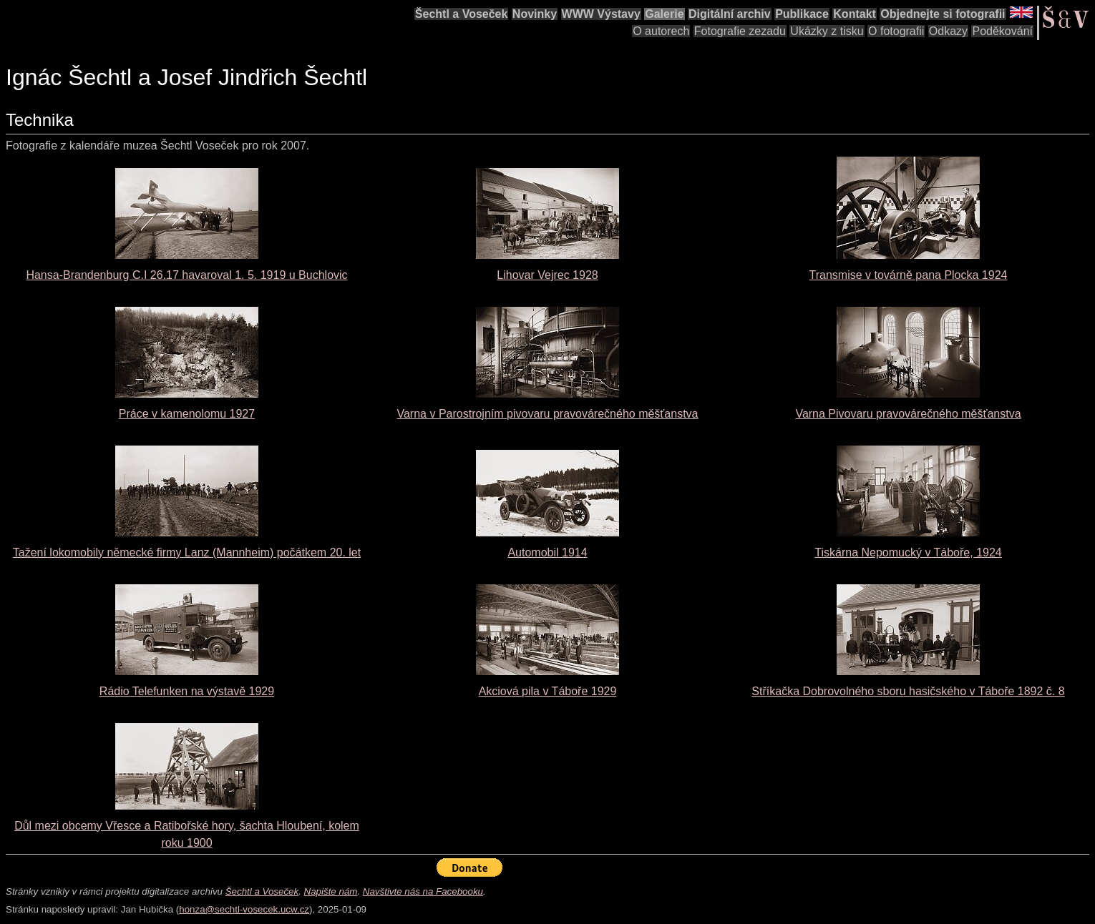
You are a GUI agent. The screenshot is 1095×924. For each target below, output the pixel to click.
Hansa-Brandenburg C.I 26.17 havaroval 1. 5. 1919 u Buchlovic (186, 275)
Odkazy (948, 31)
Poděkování (1002, 31)
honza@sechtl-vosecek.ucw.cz (244, 909)
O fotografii (896, 31)
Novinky (534, 14)
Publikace (802, 14)
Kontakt (854, 14)
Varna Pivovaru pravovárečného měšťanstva (908, 414)
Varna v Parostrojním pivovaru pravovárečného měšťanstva (547, 414)
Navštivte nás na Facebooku (423, 891)
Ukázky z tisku (826, 31)
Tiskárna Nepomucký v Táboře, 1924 (907, 552)
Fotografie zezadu (740, 31)
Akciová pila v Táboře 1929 (548, 691)
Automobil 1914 (547, 552)
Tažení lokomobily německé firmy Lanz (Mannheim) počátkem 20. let (187, 552)
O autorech (661, 31)
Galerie (664, 14)
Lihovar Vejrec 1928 (547, 275)
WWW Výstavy (601, 14)
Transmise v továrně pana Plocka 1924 (908, 275)
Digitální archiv (729, 14)
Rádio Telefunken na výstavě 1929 (186, 691)
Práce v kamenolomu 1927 (187, 414)
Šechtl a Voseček (461, 14)
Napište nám (331, 891)
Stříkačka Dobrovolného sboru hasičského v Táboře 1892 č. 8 (907, 691)
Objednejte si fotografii (942, 14)
